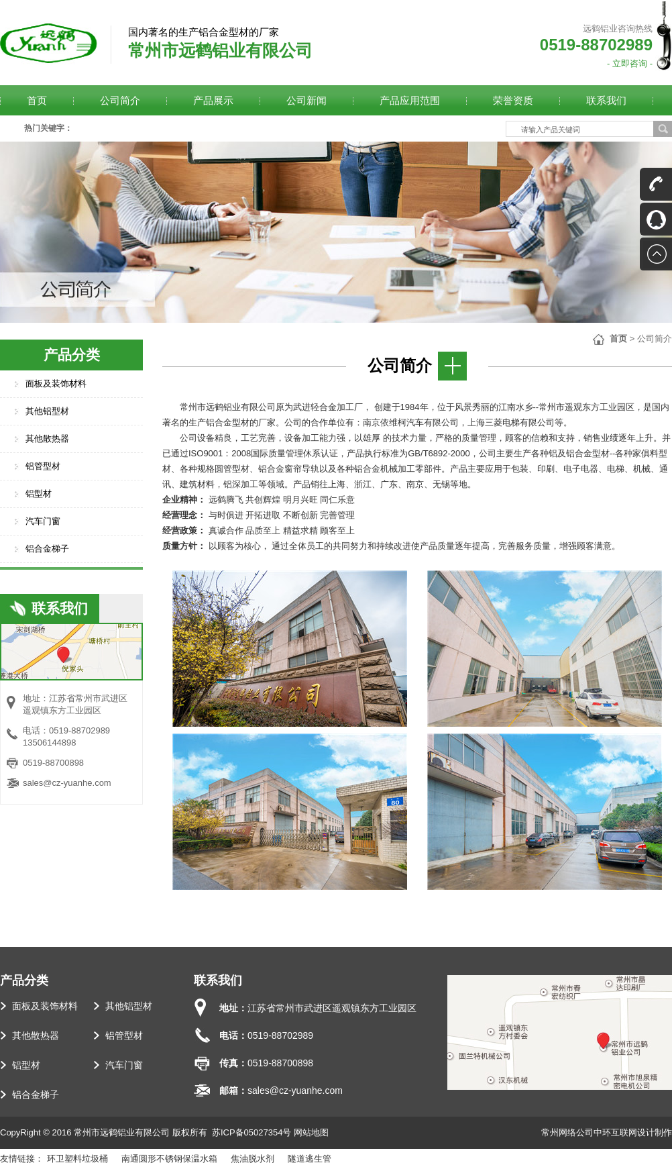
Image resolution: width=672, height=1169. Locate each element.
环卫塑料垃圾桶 (77, 1159)
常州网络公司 (567, 1132)
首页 (618, 339)
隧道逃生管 (309, 1159)
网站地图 (311, 1132)
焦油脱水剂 (252, 1159)
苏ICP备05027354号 (252, 1132)
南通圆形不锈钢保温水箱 (169, 1159)
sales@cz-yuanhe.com (67, 783)
